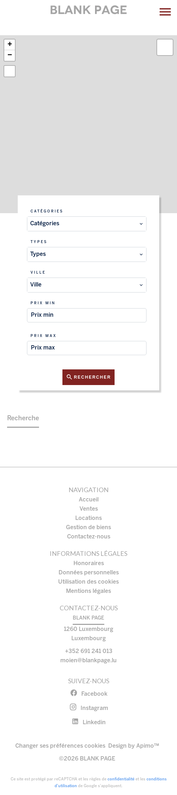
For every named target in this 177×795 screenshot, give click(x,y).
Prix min (43, 303)
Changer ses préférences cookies (60, 746)
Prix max (44, 336)
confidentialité (120, 779)
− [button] (9, 55)
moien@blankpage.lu (88, 660)
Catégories (47, 211)
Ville (38, 272)
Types (39, 242)
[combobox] (86, 224)
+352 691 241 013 (88, 651)
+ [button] (9, 45)
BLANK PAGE (88, 618)
